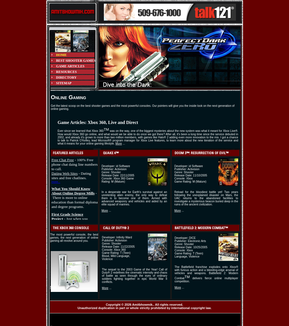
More (118, 143)
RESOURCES (66, 72)
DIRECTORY (66, 77)
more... (55, 181)
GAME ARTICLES (70, 66)
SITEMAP (64, 83)
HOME (61, 55)
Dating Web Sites (64, 173)
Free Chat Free (62, 160)
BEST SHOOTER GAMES (76, 61)
